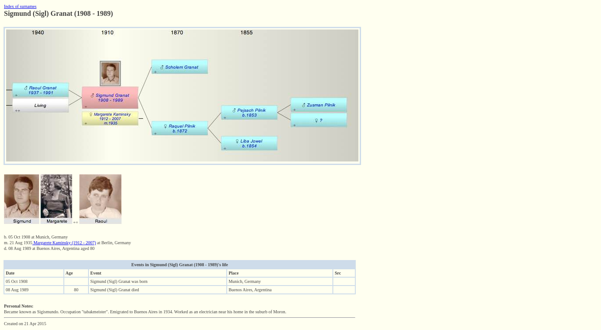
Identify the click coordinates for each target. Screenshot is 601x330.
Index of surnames (20, 6)
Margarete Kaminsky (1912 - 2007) (64, 242)
